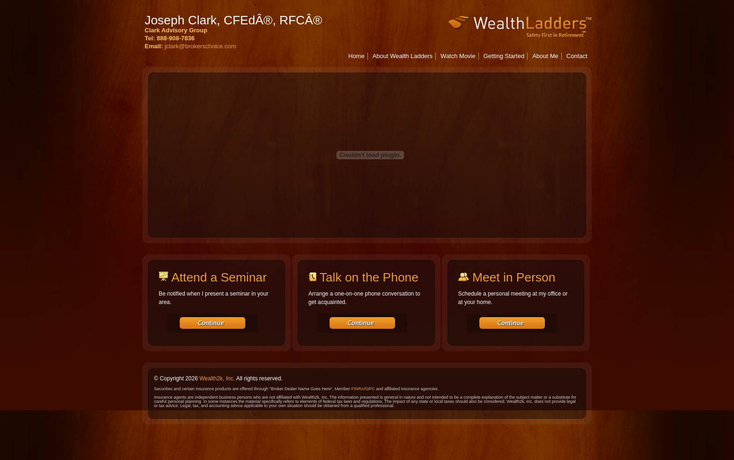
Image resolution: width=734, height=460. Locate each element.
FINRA (357, 388)
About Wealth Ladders (403, 55)
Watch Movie (458, 55)
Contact (576, 55)
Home (356, 55)
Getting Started (504, 55)
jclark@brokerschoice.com (200, 46)
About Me (545, 55)
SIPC (370, 388)
